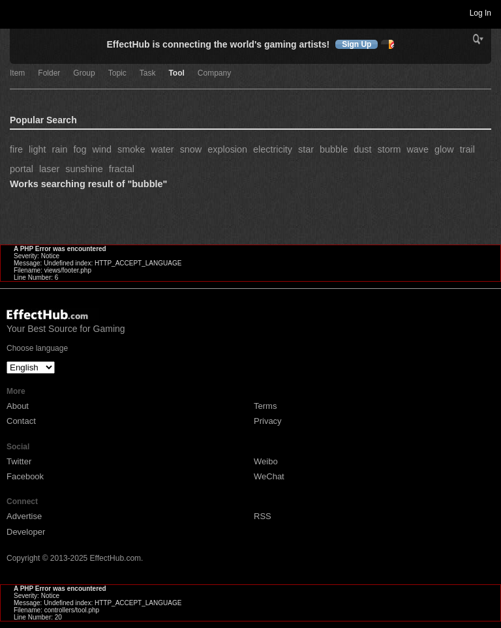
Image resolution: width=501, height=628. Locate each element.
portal (21, 169)
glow (444, 149)
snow (191, 149)
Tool (176, 73)
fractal (121, 169)
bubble (334, 149)
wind (102, 149)
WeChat (269, 476)
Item (17, 73)
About (18, 406)
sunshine (84, 169)
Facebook (25, 476)
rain (59, 149)
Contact (21, 421)
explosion (227, 149)
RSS (262, 516)
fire (16, 149)
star (306, 149)
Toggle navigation (15, 12)
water (162, 149)
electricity (272, 149)
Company (214, 73)
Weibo (266, 461)
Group (84, 73)
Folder (49, 73)
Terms (265, 406)
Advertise (24, 516)
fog (79, 149)
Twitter (19, 461)
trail (467, 149)
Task (148, 73)
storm (389, 149)
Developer (26, 532)
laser (49, 169)
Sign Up (356, 44)
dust (362, 149)
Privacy (268, 421)
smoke (131, 149)
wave (417, 149)
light (37, 149)
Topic (117, 73)
